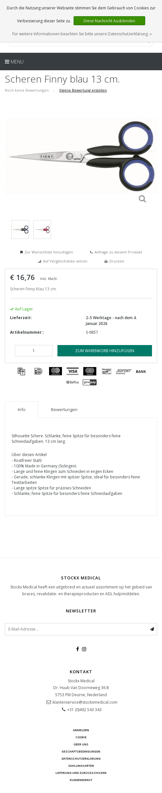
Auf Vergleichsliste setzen (65, 261)
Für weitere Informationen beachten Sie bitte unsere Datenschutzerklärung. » (82, 34)
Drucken (116, 261)
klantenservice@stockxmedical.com (85, 702)
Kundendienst (81, 780)
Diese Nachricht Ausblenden (109, 21)
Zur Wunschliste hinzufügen (49, 252)
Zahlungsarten (81, 766)
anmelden (81, 730)
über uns (81, 744)
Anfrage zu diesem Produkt (118, 252)
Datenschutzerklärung (81, 758)
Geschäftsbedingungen (81, 751)
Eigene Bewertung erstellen (83, 90)
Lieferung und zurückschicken (81, 773)
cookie (81, 737)
